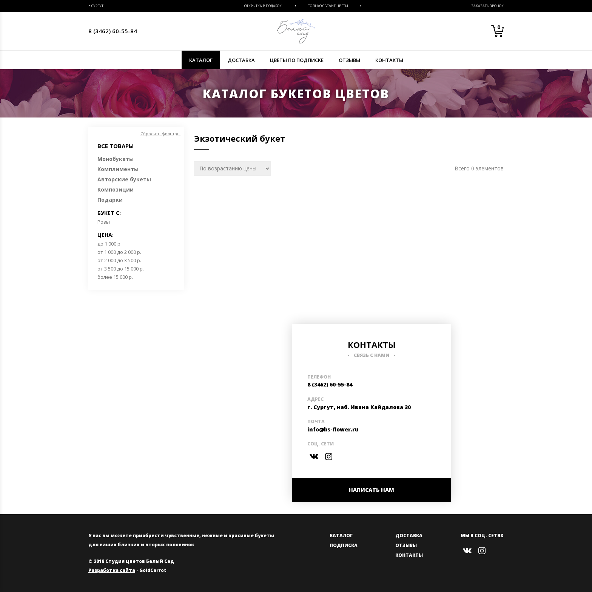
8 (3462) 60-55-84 (112, 31)
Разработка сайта (111, 570)
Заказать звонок (487, 5)
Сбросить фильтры (160, 133)
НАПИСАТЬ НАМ (371, 489)
